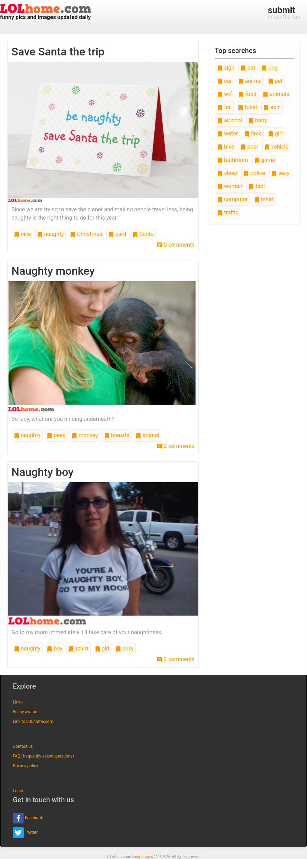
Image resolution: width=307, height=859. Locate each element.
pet (275, 81)
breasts (116, 435)
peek (56, 435)
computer (232, 199)
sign (225, 67)
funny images (142, 857)
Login (18, 790)
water (227, 133)
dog (269, 67)
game (264, 160)
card (117, 234)
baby (257, 120)
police (254, 173)
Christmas (86, 234)
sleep (227, 173)
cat (248, 67)
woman (229, 186)
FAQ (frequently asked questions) (43, 756)
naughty (50, 234)
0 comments (176, 244)
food (247, 94)
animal (147, 435)
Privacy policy (25, 765)
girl (102, 648)
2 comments (176, 446)
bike (225, 146)
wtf (224, 94)
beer (249, 146)
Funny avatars (25, 711)
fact (257, 186)
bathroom (232, 160)
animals (276, 94)
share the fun (284, 12)
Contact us (23, 746)
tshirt (78, 648)
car (224, 81)
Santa (143, 234)
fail (224, 107)
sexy (125, 648)
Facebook (28, 818)
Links (17, 702)
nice (22, 234)
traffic (227, 212)
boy (55, 648)
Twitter (25, 832)
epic (272, 107)
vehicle (276, 146)
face (253, 133)
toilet (247, 107)
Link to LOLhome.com (33, 721)
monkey (85, 435)
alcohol (229, 120)
